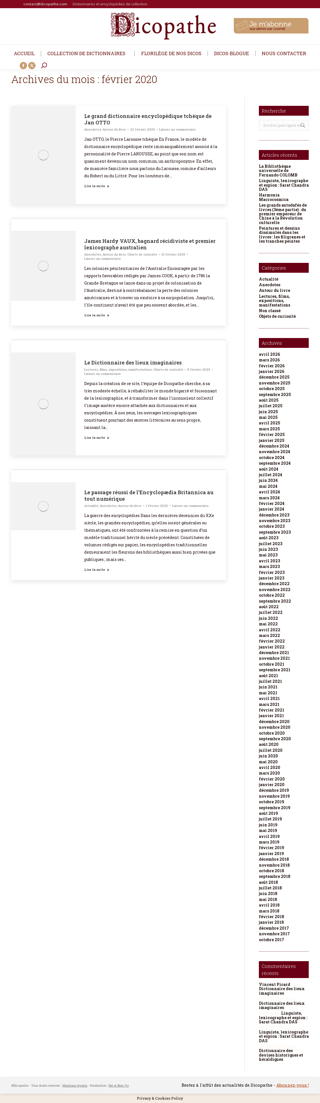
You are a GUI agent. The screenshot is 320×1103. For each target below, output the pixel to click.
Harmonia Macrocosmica (273, 197)
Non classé (270, 310)
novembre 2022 (274, 589)
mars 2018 (269, 911)
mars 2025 (269, 429)
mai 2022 (268, 624)
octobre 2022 (272, 595)
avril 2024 (269, 492)
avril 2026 (269, 354)
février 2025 (272, 434)
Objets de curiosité (142, 254)
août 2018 (268, 882)
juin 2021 (268, 687)
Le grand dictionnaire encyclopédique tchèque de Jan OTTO (148, 119)
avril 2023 (269, 561)
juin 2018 (268, 893)
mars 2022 (269, 635)
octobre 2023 (272, 526)
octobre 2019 (271, 802)
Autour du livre (114, 129)
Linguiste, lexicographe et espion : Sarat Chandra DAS (284, 184)
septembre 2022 (275, 601)
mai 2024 (268, 486)
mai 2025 (268, 417)
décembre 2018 (274, 859)
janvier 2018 (271, 922)
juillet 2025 (270, 406)
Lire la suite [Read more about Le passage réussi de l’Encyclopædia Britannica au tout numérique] (96, 569)
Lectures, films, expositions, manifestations (118, 369)
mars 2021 (269, 704)
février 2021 (271, 710)
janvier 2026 (271, 371)
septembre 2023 (275, 532)
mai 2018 (268, 899)
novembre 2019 (274, 796)
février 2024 (272, 503)
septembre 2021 (274, 670)
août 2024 (268, 469)
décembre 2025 (274, 377)
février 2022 (272, 641)
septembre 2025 (275, 394)
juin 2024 (268, 480)
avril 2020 (269, 767)
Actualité (91, 506)
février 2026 (272, 366)
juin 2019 (268, 825)
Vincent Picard (274, 984)
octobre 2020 (272, 733)
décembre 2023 (274, 515)
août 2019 (268, 813)
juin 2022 (268, 618)
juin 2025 (268, 412)
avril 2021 (269, 698)
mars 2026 (269, 360)
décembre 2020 (274, 721)
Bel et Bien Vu (119, 1085)
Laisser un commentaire (177, 129)
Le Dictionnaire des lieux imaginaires (133, 362)
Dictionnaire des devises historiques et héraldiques (281, 1055)
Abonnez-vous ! (292, 1085)
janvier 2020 (272, 784)
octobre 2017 (271, 940)
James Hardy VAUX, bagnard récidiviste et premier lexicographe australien (149, 244)
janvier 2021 (271, 715)
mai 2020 (268, 762)
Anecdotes (92, 129)
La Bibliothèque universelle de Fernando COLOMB (278, 170)
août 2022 (269, 607)
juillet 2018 (270, 888)
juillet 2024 (270, 475)
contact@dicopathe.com (45, 3)
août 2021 (268, 676)
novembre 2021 (274, 658)
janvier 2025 (271, 440)
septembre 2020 (275, 739)
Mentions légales (75, 1085)
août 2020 (269, 744)
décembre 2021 (274, 652)
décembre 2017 (274, 928)
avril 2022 (269, 630)
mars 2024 (269, 498)
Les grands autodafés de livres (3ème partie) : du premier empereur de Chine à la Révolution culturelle (283, 214)
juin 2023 (268, 549)
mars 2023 (269, 566)
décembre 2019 (274, 790)
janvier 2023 (271, 578)
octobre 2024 (272, 457)
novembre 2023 (274, 520)
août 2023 (268, 538)
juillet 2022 (271, 612)
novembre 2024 (274, 451)
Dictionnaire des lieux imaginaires (282, 990)
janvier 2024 (271, 509)
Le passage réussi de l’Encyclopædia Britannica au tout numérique (149, 495)
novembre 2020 (274, 727)
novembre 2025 (274, 383)
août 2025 (268, 400)
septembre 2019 (274, 808)
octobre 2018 (271, 871)
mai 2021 (268, 693)
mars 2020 (269, 773)
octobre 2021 (271, 664)
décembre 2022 (274, 583)
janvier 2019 (271, 853)
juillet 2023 (270, 544)
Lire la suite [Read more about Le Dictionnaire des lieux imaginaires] (96, 437)
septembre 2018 (274, 876)
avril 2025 (269, 423)
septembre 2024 (275, 463)
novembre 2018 (274, 865)
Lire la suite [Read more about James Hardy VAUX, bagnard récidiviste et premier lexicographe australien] (96, 315)
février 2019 (271, 847)
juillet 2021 (270, 681)
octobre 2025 (272, 388)
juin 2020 (268, 756)
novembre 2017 (274, 934)
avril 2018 (269, 905)
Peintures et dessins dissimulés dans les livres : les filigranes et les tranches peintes (282, 234)
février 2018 (271, 916)
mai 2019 (268, 830)
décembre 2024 (274, 446)
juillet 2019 (270, 819)
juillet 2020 (271, 750)
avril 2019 (269, 836)
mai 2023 (268, 555)
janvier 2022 (272, 647)
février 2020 (272, 779)
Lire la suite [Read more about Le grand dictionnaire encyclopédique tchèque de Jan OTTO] (96, 186)
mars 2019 (269, 842)
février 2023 (272, 572)
